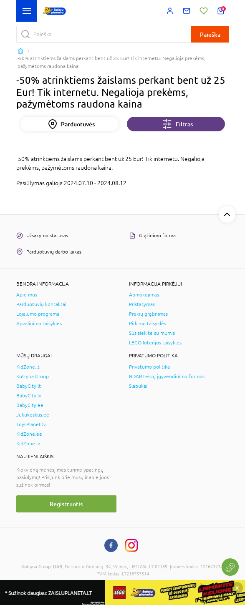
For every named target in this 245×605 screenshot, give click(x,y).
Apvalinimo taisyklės (39, 323)
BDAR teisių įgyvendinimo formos (167, 376)
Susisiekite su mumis (152, 333)
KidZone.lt (28, 367)
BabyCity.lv (28, 396)
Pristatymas (142, 304)
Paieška (210, 34)
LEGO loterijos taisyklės (155, 343)
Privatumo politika (149, 367)
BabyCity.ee (29, 405)
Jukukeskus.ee (32, 415)
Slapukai (138, 386)
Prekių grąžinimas (148, 314)
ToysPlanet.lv (31, 424)
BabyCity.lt (28, 386)
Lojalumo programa (37, 314)
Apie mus (26, 295)
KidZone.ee (29, 434)
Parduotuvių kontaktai (41, 304)
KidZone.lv (28, 444)
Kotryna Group (32, 376)
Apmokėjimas (144, 295)
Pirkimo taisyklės (147, 323)
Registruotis (66, 503)
